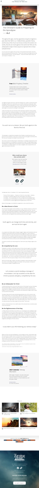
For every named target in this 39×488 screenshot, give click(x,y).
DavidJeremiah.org (19, 471)
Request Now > (12, 94)
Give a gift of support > (19, 483)
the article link (16, 164)
